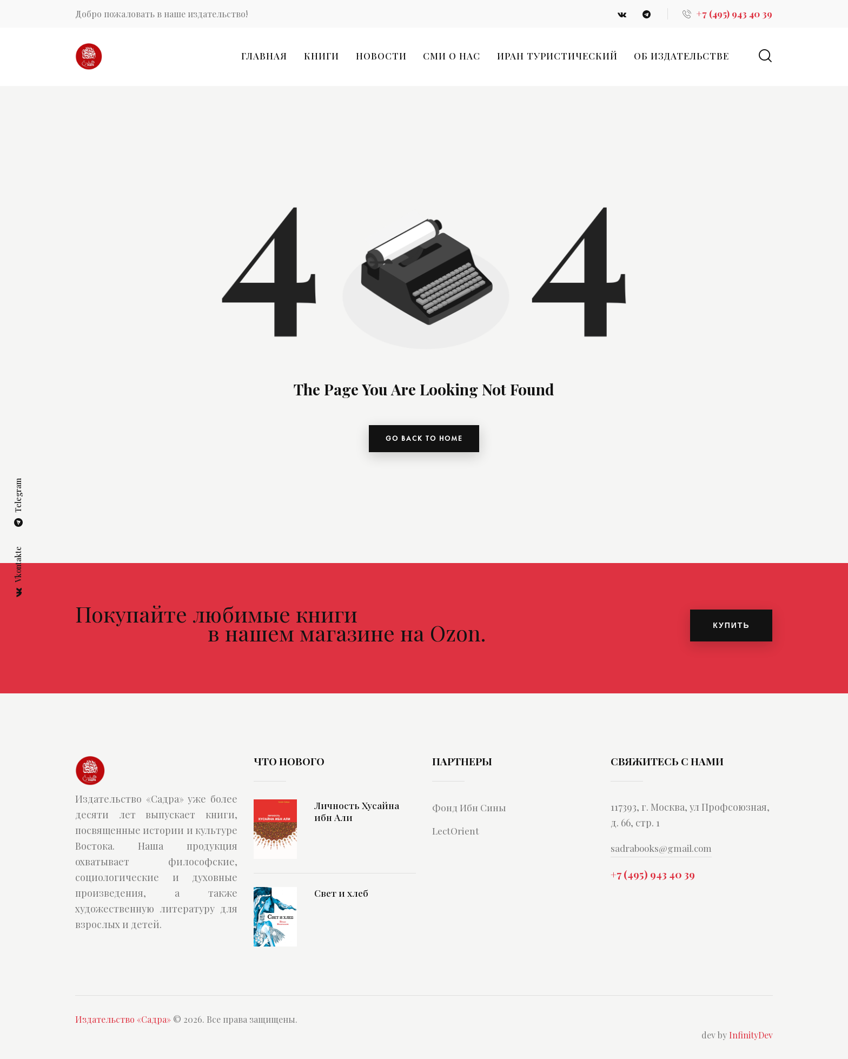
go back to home (424, 441)
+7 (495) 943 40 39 (653, 880)
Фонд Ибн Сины (472, 812)
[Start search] (765, 56)
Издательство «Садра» (123, 1024)
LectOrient (457, 835)
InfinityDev (751, 1039)
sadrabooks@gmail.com (664, 852)
